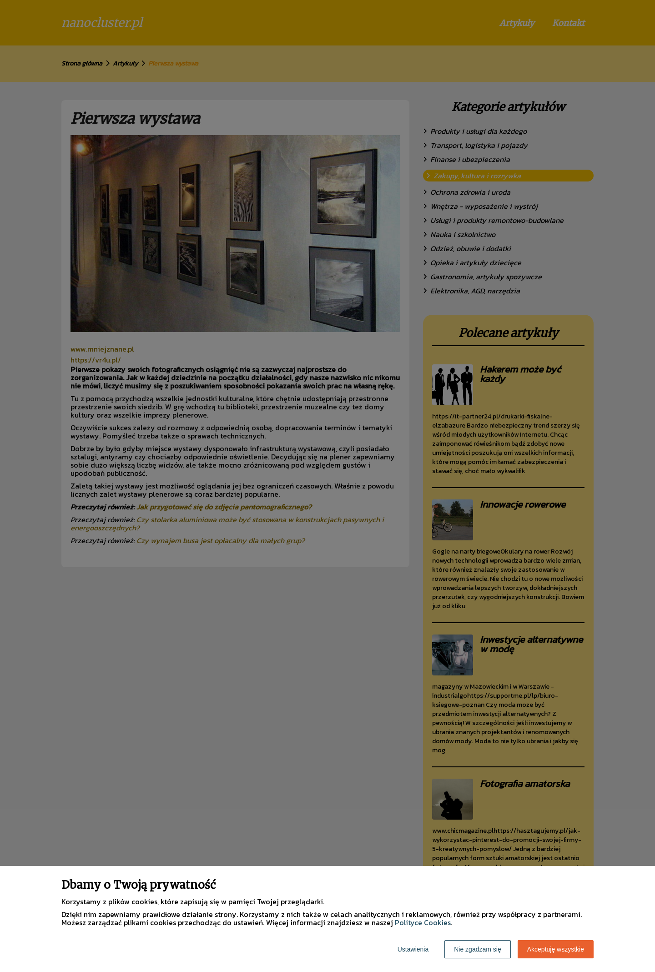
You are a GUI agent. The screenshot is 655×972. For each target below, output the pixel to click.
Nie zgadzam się (477, 949)
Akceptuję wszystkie (555, 949)
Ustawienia (413, 949)
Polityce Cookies (423, 922)
